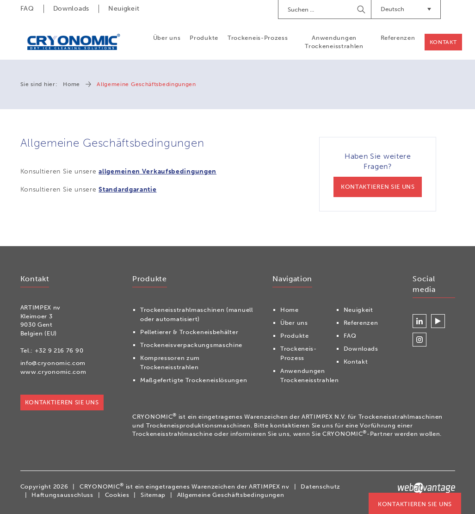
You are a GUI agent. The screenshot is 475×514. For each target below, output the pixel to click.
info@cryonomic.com (53, 362)
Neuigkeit (123, 8)
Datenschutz (320, 486)
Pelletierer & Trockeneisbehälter (189, 331)
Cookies (117, 494)
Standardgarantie (127, 189)
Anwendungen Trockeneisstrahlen (334, 42)
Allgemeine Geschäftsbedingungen (230, 494)
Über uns (167, 37)
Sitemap (153, 494)
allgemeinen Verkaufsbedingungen (157, 171)
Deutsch (406, 9)
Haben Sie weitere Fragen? (377, 175)
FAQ (27, 8)
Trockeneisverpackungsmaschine (191, 344)
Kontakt (443, 42)
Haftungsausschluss (62, 494)
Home (71, 84)
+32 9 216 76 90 (59, 350)
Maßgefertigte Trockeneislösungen (193, 380)
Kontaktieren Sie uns (415, 504)
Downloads (71, 8)
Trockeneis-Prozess (258, 37)
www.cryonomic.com (53, 371)
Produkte (204, 37)
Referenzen (398, 37)
